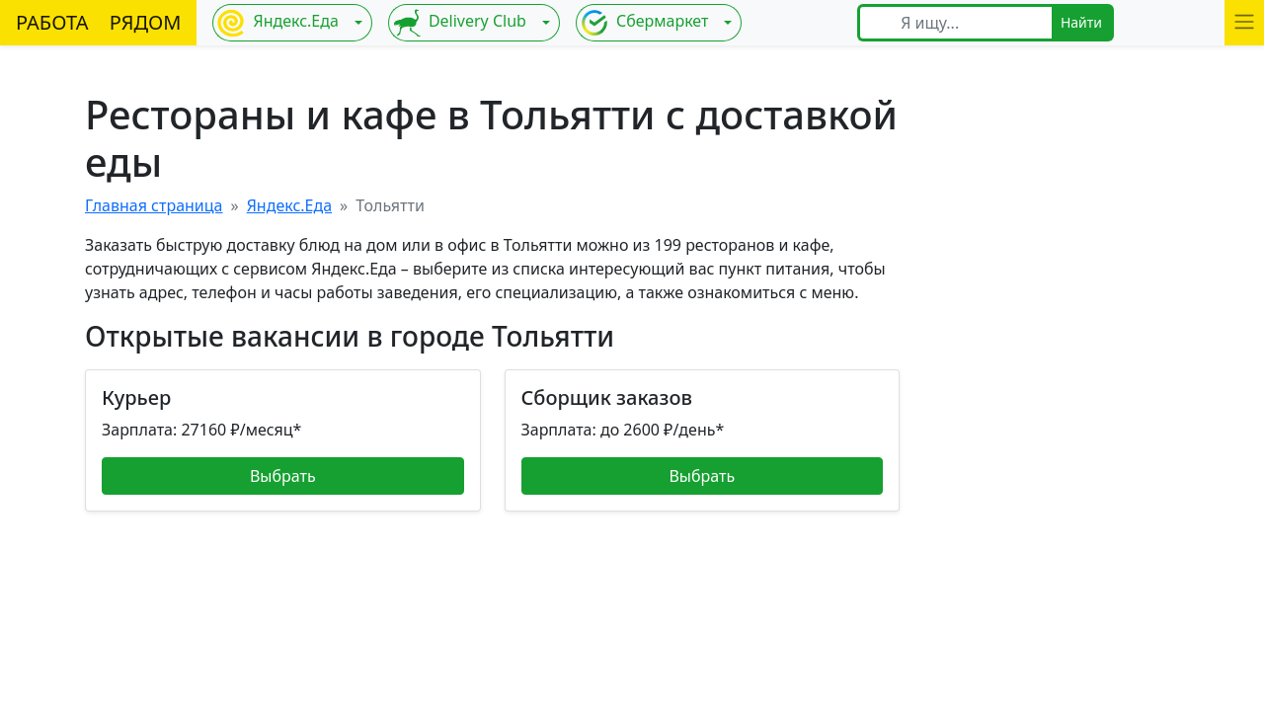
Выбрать (283, 476)
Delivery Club (459, 23)
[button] (1244, 22)
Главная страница (154, 205)
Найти (1081, 22)
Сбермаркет (645, 23)
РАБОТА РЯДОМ (98, 22)
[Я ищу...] (970, 23)
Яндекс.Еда (277, 23)
